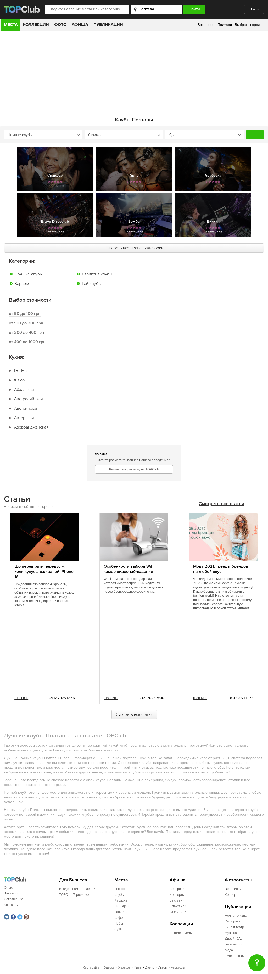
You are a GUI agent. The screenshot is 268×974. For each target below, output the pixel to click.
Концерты (177, 894)
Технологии (233, 944)
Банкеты (120, 912)
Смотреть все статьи (221, 503)
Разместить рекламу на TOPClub (134, 469)
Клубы (119, 894)
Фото (60, 24)
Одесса (109, 967)
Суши (118, 929)
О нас (8, 887)
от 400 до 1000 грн (27, 341)
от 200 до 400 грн (26, 332)
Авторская (24, 417)
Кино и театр (234, 927)
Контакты (11, 905)
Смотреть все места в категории (134, 247)
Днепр (149, 967)
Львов (162, 967)
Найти (255, 134)
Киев (137, 967)
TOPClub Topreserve (74, 894)
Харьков (124, 967)
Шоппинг (21, 698)
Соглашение (13, 899)
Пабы (118, 923)
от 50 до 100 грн (25, 313)
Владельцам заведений (77, 889)
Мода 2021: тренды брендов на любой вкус (220, 569)
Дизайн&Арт (234, 938)
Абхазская (24, 389)
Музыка (231, 933)
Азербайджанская (31, 427)
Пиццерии (122, 906)
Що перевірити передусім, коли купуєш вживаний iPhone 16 (44, 571)
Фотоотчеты (238, 879)
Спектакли (178, 906)
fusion (19, 379)
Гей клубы (91, 283)
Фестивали (178, 912)
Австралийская (28, 398)
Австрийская (26, 408)
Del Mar (21, 370)
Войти (254, 9)
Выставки (177, 900)
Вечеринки (178, 889)
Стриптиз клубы (97, 274)
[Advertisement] (134, 70)
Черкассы (178, 967)
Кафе (118, 917)
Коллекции (36, 24)
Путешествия (235, 956)
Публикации (108, 24)
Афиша (80, 24)
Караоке (22, 283)
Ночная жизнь (236, 915)
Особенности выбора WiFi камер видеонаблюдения (129, 569)
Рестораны (122, 889)
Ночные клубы (29, 274)
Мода (229, 950)
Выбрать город (247, 24)
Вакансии (11, 893)
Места (11, 24)
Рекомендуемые (182, 933)
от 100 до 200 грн (26, 322)
